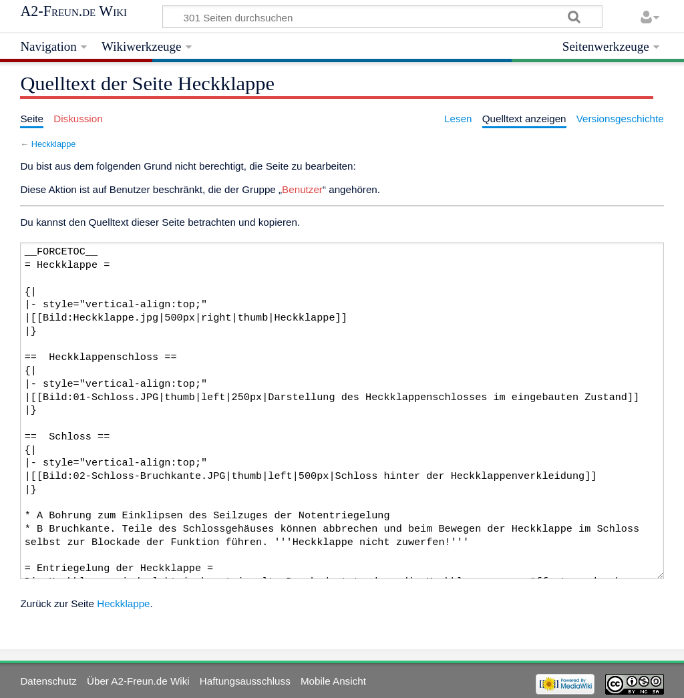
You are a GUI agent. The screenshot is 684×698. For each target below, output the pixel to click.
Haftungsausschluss (245, 681)
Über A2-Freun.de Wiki (138, 681)
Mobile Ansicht (333, 681)
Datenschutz (48, 681)
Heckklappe (53, 144)
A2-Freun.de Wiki (73, 11)
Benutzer (302, 189)
